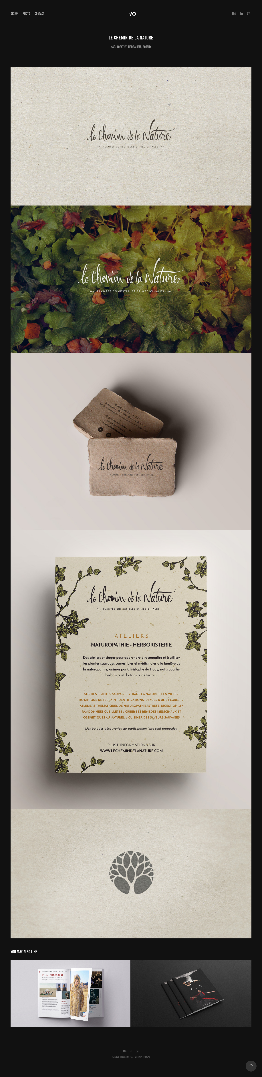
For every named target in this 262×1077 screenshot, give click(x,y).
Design (14, 13)
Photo (26, 13)
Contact (39, 13)
